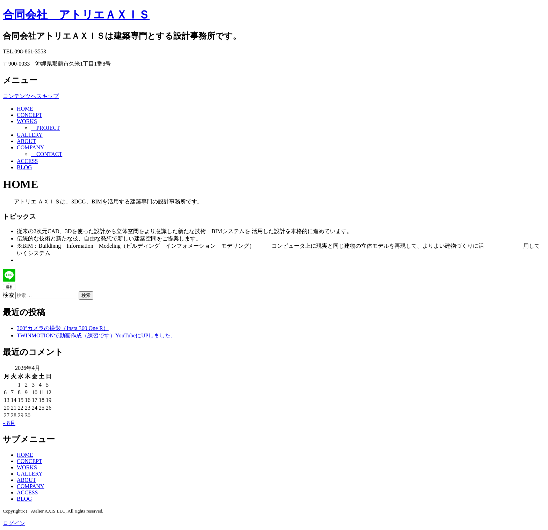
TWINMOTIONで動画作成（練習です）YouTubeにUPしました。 (99, 335)
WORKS (27, 121)
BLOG (24, 167)
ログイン (14, 523)
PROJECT (45, 128)
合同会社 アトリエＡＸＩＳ (76, 14)
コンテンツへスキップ (31, 96)
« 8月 (9, 423)
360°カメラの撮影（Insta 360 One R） (63, 328)
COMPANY (30, 147)
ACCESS (27, 161)
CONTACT (46, 154)
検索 (8, 295)
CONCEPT (29, 115)
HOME (25, 109)
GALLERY (30, 135)
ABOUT (26, 141)
